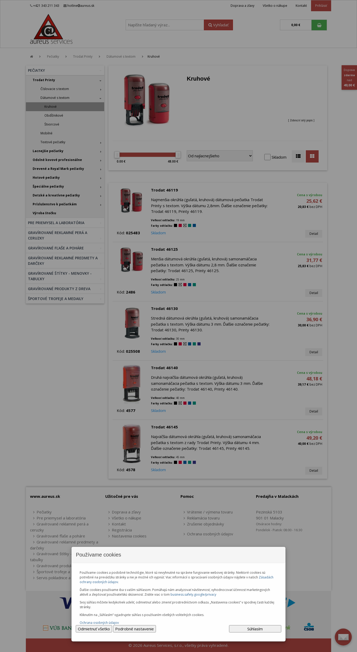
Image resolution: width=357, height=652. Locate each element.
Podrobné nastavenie (134, 628)
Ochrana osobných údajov (99, 622)
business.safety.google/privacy (193, 594)
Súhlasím (255, 628)
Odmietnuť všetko (94, 628)
